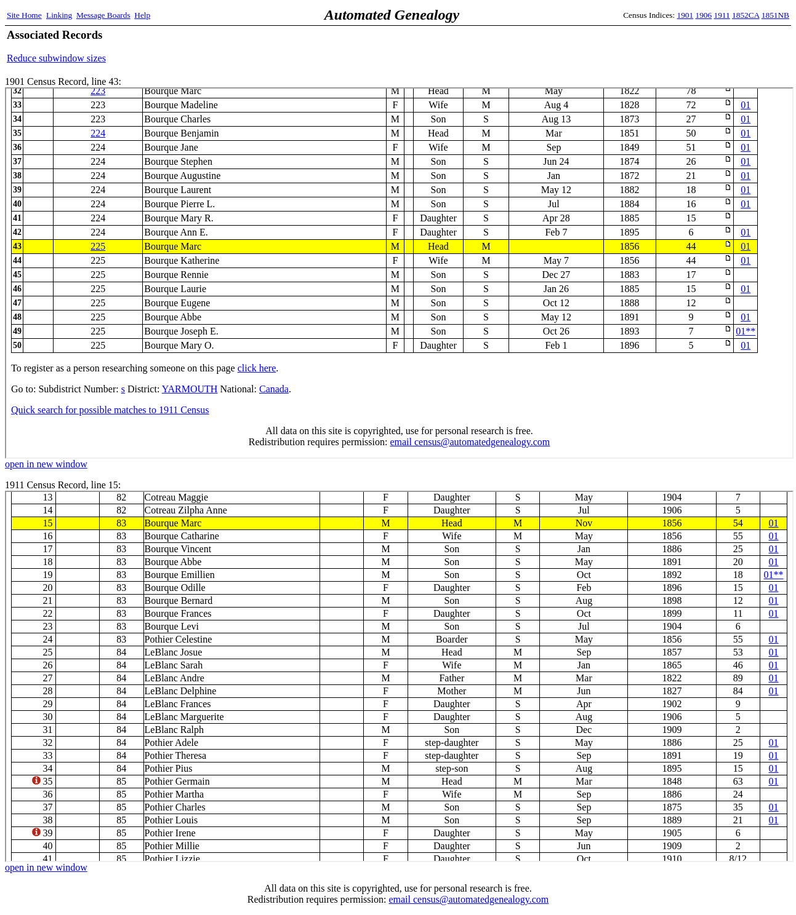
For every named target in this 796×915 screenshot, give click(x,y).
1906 (704, 15)
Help (142, 15)
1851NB (775, 15)
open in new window (46, 464)
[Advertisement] (645, 46)
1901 (685, 15)
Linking (59, 15)
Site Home (24, 15)
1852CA (745, 15)
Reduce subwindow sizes (56, 58)
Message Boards (103, 15)
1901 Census (399, 273)
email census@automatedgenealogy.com (468, 899)
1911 (722, 15)
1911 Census (399, 676)
